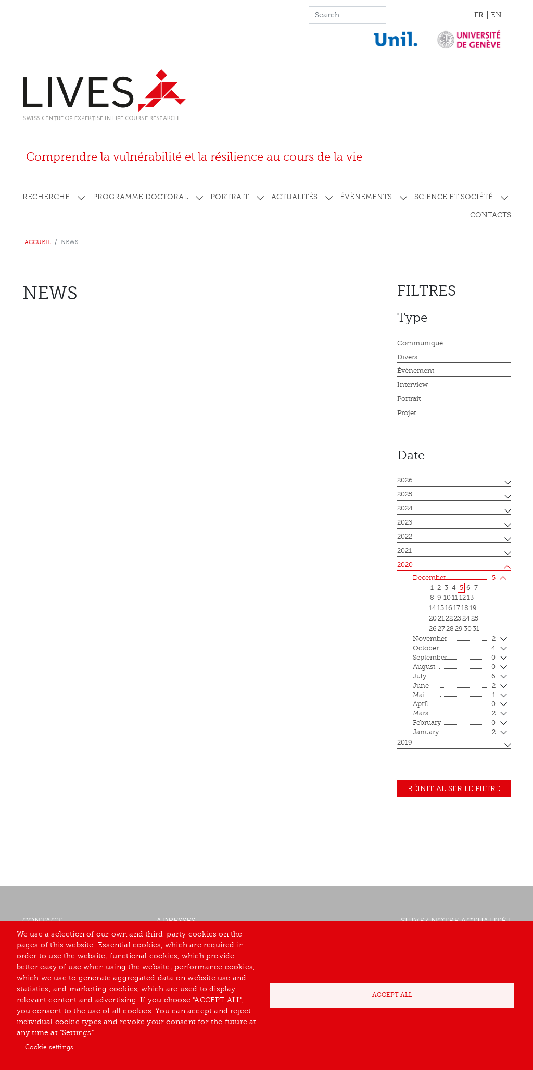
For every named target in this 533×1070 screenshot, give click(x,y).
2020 (405, 564)
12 (462, 597)
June (454, 686)
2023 (404, 522)
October (454, 648)
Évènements (366, 197)
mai (454, 695)
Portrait (229, 197)
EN (496, 15)
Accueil (37, 242)
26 (433, 629)
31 (476, 629)
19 (473, 608)
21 (441, 618)
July (454, 677)
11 (455, 597)
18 (464, 608)
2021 (404, 550)
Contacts (490, 215)
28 (450, 629)
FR (479, 14)
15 (440, 608)
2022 (404, 536)
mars (454, 714)
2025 (404, 494)
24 (466, 618)
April (454, 704)
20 (433, 618)
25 (474, 618)
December (454, 578)
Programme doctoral (140, 197)
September (454, 658)
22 (449, 618)
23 (457, 618)
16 (448, 608)
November (454, 639)
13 (470, 597)
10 (447, 597)
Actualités (294, 197)
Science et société (453, 197)
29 (459, 629)
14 (432, 608)
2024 (405, 508)
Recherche (46, 197)
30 (468, 629)
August (454, 667)
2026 (405, 480)
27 (441, 629)
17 (456, 608)
